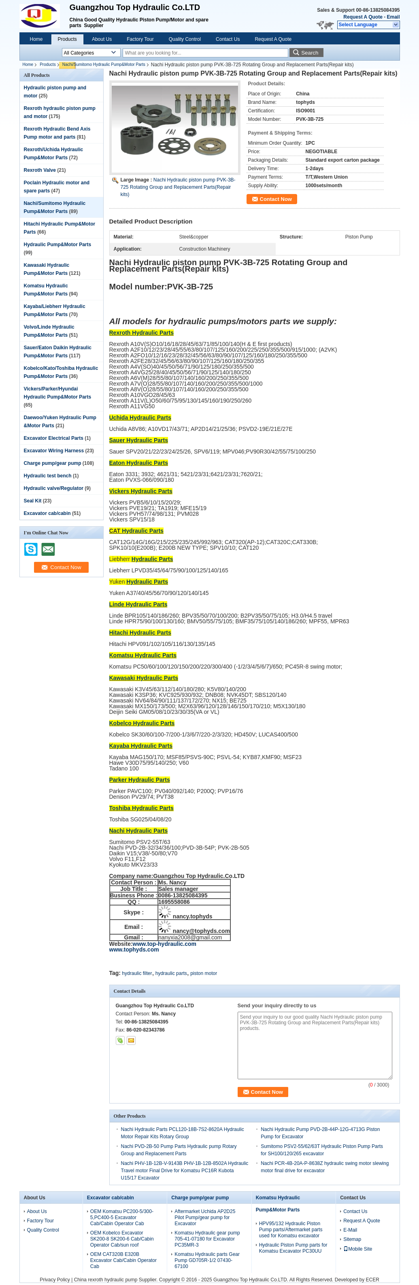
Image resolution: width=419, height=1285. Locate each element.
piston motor (203, 973)
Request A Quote (362, 17)
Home (36, 39)
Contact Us (228, 39)
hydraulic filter (137, 973)
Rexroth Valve (40, 170)
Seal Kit (33, 501)
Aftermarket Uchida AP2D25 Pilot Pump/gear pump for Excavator (204, 1217)
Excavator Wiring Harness (54, 451)
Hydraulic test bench (48, 476)
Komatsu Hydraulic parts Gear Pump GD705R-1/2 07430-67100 (207, 1260)
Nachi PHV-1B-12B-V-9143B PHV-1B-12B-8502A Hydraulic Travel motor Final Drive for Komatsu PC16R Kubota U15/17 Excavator (185, 1171)
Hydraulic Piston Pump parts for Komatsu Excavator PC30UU (293, 1248)
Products (67, 39)
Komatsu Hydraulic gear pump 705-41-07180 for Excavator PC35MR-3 (207, 1239)
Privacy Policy (55, 1280)
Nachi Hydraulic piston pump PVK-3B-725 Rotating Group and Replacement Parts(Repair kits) (178, 187)
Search (309, 53)
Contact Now (276, 199)
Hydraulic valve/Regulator (53, 488)
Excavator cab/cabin (47, 513)
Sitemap (352, 1239)
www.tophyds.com (134, 949)
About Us (102, 39)
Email (393, 17)
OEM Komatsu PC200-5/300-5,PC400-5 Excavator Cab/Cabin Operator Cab (121, 1217)
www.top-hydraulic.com (164, 944)
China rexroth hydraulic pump (106, 1280)
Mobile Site (357, 1249)
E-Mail (350, 1230)
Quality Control (185, 39)
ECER (372, 1280)
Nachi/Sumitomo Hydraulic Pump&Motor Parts (103, 64)
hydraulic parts (171, 973)
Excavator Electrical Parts (53, 438)
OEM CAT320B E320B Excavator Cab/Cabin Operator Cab (123, 1260)
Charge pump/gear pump (52, 463)
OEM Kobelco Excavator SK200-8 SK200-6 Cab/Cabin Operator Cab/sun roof (122, 1239)
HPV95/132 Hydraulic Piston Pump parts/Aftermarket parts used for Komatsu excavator (291, 1230)
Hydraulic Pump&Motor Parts (57, 244)
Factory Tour (140, 39)
